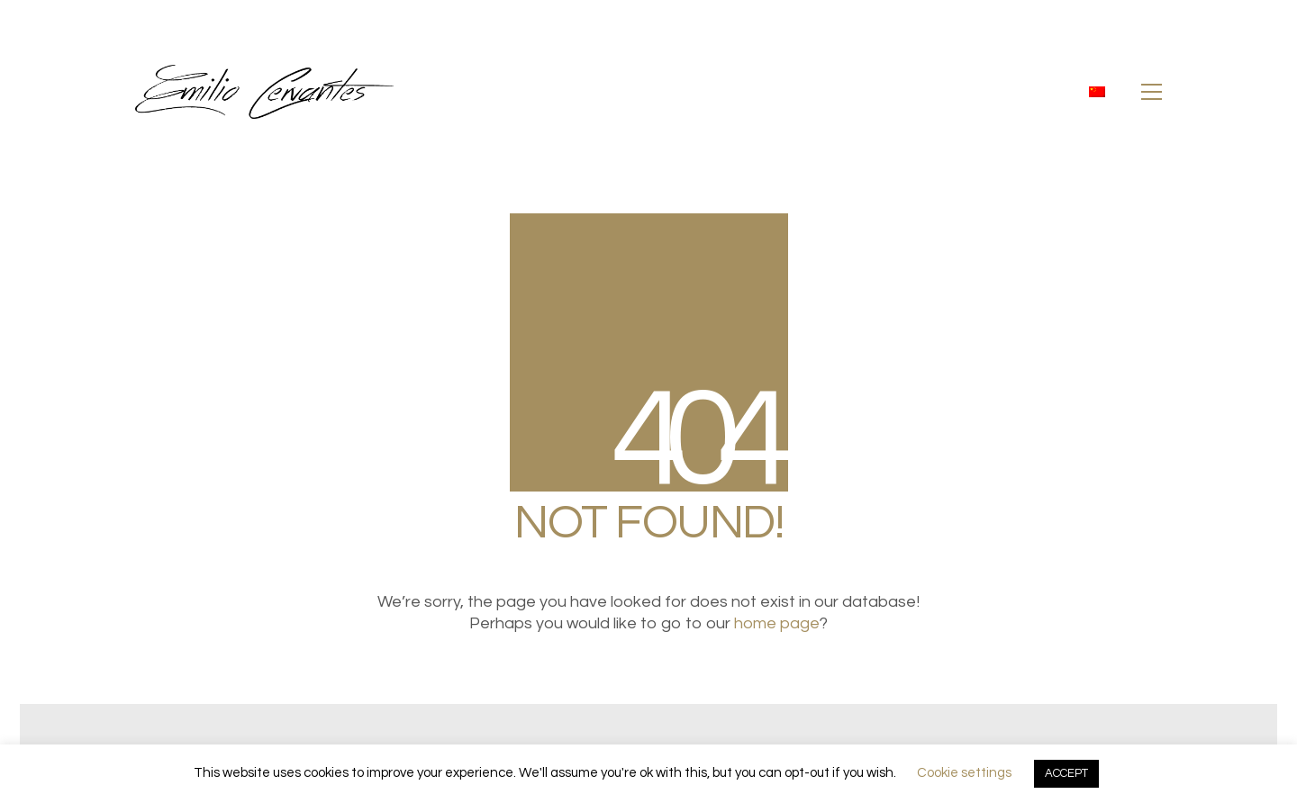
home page (777, 623)
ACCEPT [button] (1066, 773)
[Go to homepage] (264, 92)
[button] (1151, 91)
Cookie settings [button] (964, 773)
